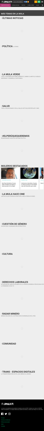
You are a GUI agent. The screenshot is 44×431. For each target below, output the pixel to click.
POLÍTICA (23, 5)
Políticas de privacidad (5, 422)
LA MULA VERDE (31, 5)
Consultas (3, 426)
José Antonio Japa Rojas (6, 180)
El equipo (3, 417)
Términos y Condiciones (5, 419)
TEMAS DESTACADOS (5, 5)
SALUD (37, 5)
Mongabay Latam (24, 180)
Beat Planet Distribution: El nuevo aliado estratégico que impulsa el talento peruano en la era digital (9, 185)
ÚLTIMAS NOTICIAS (15, 5)
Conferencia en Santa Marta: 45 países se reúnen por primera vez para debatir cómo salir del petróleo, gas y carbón (29, 185)
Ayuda (2, 424)
